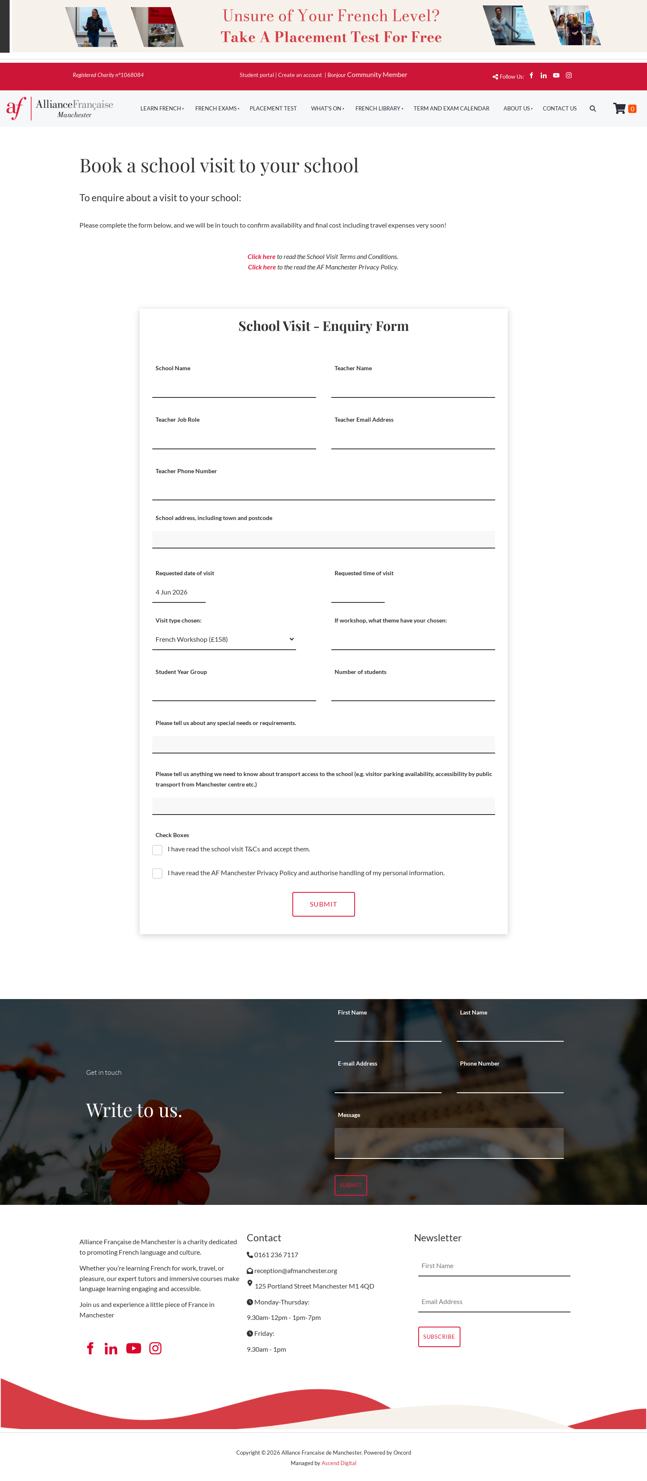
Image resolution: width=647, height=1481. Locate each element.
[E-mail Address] (388, 1082)
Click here (262, 256)
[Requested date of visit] (179, 592)
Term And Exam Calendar (451, 108)
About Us (517, 108)
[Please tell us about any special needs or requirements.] (323, 744)
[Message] (449, 1143)
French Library (377, 108)
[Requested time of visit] (358, 592)
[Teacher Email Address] (413, 438)
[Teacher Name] (413, 387)
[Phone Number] (510, 1082)
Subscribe (439, 1336)
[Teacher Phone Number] (323, 489)
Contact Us (560, 108)
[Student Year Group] (234, 690)
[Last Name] (510, 1031)
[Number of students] (413, 690)
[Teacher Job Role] (234, 438)
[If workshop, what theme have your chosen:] (413, 639)
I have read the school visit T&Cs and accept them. (238, 849)
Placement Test (273, 108)
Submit (323, 904)
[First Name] (388, 1031)
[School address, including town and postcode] (323, 539)
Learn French (161, 108)
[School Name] (234, 387)
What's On (326, 108)
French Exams (216, 108)
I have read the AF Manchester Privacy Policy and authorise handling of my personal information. (305, 872)
